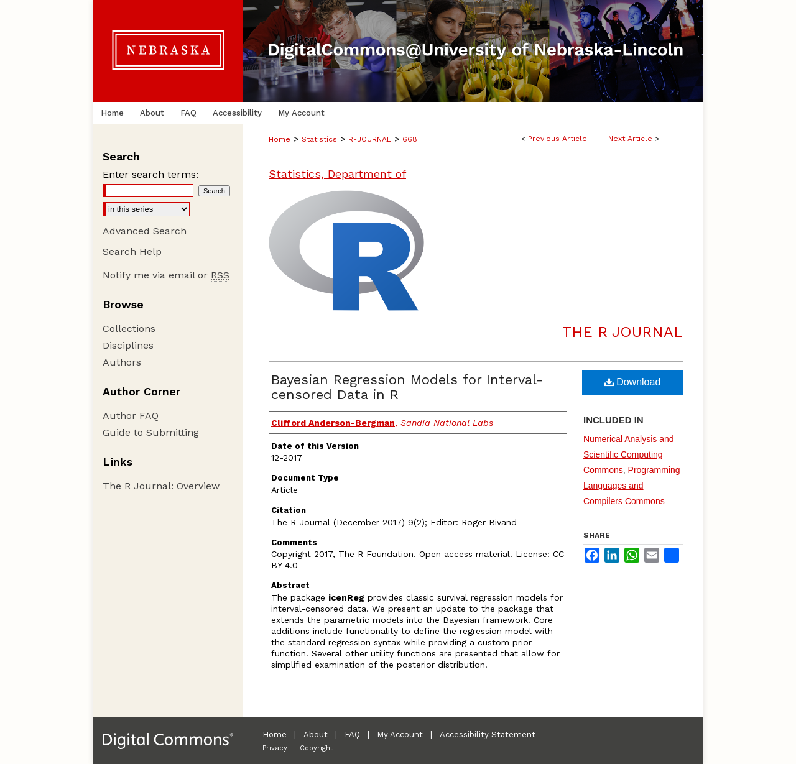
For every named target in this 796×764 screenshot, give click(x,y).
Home (279, 139)
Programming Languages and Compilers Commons (631, 485)
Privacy (274, 748)
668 (409, 139)
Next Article (630, 138)
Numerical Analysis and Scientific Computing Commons (628, 454)
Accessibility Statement (487, 734)
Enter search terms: (150, 174)
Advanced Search (145, 231)
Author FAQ (131, 415)
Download (632, 382)
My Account (400, 734)
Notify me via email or (166, 275)
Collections (129, 328)
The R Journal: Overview (161, 486)
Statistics (319, 139)
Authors (122, 362)
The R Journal (622, 332)
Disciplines (128, 345)
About (315, 734)
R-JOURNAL (369, 139)
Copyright (316, 748)
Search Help (132, 251)
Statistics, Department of (337, 173)
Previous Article (557, 138)
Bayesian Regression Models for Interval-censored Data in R (407, 387)
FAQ (352, 734)
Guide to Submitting (151, 432)
